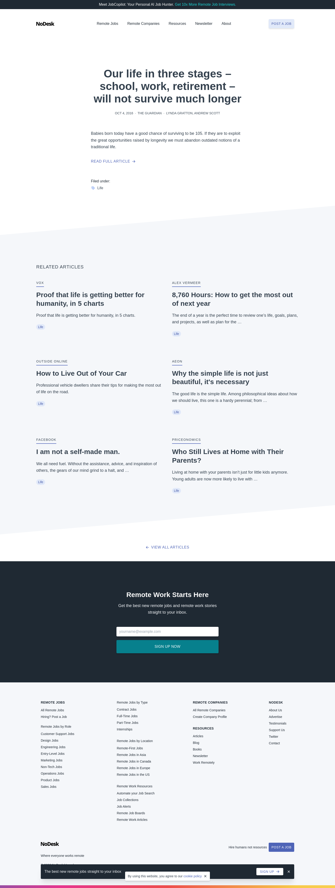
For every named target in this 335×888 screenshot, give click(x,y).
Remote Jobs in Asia (131, 755)
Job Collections (128, 800)
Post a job (281, 24)
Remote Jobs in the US (133, 774)
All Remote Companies (209, 710)
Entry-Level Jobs (52, 753)
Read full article (113, 161)
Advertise (275, 717)
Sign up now (167, 646)
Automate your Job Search (136, 793)
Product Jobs (50, 780)
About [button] (226, 24)
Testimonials (277, 723)
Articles (198, 736)
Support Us (277, 730)
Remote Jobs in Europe (133, 768)
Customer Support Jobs (57, 734)
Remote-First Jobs (130, 748)
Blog (196, 743)
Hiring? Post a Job (54, 717)
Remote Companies (143, 24)
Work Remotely (203, 762)
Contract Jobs (127, 709)
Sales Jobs (48, 786)
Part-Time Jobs (127, 723)
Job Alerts (124, 806)
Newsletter (204, 24)
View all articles (167, 547)
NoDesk (276, 702)
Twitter (273, 736)
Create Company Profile (210, 717)
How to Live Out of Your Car (81, 373)
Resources (203, 728)
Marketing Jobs (51, 760)
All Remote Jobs (52, 710)
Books (197, 749)
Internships (124, 729)
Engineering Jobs (53, 747)
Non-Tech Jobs (51, 767)
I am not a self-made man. (78, 451)
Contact (274, 743)
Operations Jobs (52, 773)
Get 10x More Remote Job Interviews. (205, 4)
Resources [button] (177, 24)
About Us (275, 710)
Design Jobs (49, 740)
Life (97, 188)
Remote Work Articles (132, 820)
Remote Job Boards (131, 813)
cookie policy (192, 876)
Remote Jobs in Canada (134, 761)
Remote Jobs (107, 24)
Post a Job (281, 847)
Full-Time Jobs (127, 716)
